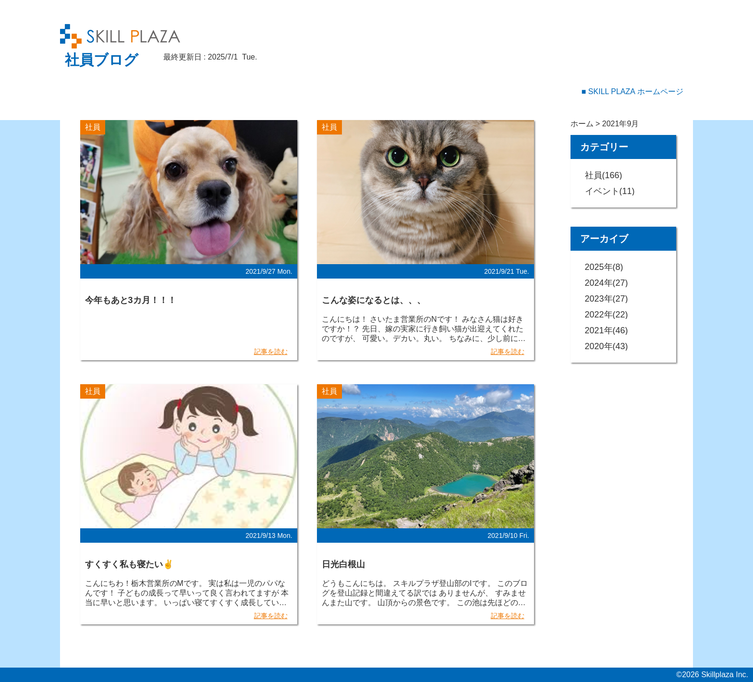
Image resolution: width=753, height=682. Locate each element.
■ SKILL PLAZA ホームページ (632, 91)
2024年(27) (606, 283)
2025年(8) (604, 267)
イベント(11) (610, 191)
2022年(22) (606, 314)
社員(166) (603, 175)
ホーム (582, 124)
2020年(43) (606, 346)
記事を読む (271, 351)
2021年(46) (606, 330)
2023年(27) (606, 298)
